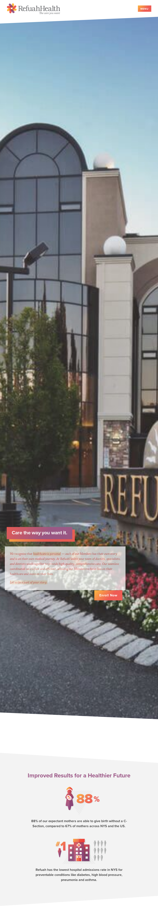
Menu (144, 8)
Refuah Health (33, 9)
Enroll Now (108, 596)
